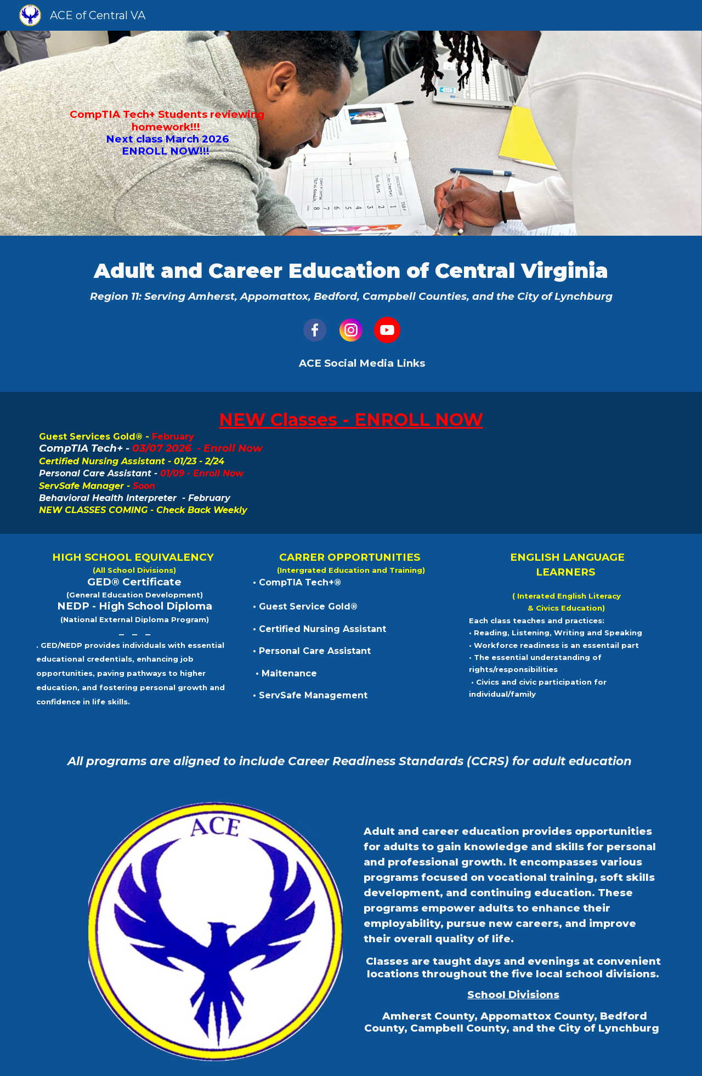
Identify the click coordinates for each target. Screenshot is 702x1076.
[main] (161, 133)
